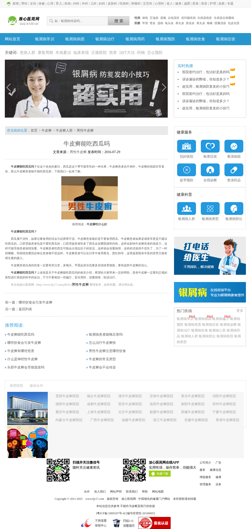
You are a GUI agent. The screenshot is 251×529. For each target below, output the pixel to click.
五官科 (147, 3)
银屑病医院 (224, 336)
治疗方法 (127, 52)
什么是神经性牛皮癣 (21, 359)
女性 (33, 3)
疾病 (67, 3)
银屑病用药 (135, 39)
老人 (170, 3)
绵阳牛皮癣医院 (224, 396)
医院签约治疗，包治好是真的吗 (209, 72)
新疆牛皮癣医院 (161, 412)
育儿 (59, 3)
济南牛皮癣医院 (161, 396)
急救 (221, 3)
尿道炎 (190, 23)
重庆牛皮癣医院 (67, 412)
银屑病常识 (44, 39)
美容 (204, 3)
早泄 (145, 23)
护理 (213, 3)
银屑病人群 (190, 336)
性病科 (124, 3)
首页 (34, 130)
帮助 (145, 491)
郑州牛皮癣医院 (224, 404)
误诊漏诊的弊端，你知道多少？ (209, 79)
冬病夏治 (63, 52)
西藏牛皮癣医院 (193, 412)
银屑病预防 (165, 39)
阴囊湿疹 (220, 23)
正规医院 (99, 52)
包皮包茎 (233, 23)
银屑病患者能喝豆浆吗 (105, 334)
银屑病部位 (207, 336)
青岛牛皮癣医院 (193, 396)
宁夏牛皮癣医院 (224, 412)
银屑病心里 (217, 330)
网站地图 (158, 491)
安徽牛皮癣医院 (196, 420)
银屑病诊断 (228, 324)
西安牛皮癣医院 (130, 404)
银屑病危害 (192, 324)
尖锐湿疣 (173, 18)
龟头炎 (169, 23)
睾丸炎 (179, 23)
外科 (85, 3)
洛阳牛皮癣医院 (161, 404)
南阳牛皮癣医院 (193, 404)
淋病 (145, 18)
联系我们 (132, 491)
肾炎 (152, 23)
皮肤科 (112, 3)
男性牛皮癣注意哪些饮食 (106, 351)
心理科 (159, 3)
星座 (195, 3)
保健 (41, 3)
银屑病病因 (74, 39)
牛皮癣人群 (64, 130)
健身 (178, 3)
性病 (137, 18)
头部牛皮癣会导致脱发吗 (24, 367)
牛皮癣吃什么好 (97, 224)
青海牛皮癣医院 (227, 420)
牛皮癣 (47, 130)
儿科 (93, 3)
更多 (240, 310)
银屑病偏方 (220, 319)
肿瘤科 (136, 3)
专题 (230, 3)
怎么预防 (155, 52)
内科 (76, 3)
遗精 (160, 23)
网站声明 (116, 491)
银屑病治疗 (105, 39)
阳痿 (137, 23)
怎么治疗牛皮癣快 (101, 343)
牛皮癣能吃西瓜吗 (19, 334)
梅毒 (210, 23)
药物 (141, 52)
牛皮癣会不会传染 (101, 367)
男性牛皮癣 (85, 130)
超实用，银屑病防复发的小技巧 (209, 86)
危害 (113, 52)
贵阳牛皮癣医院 (67, 396)
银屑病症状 (225, 39)
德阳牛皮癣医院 (67, 404)
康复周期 (45, 52)
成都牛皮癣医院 (99, 404)
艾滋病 (154, 18)
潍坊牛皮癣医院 (130, 396)
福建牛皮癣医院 (133, 420)
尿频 (163, 18)
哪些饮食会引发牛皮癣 (35, 302)
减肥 (187, 3)
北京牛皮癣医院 (130, 412)
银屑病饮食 (195, 39)
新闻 (16, 3)
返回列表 (25, 309)
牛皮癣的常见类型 (101, 359)
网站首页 (12, 39)
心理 (50, 3)
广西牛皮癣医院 (102, 420)
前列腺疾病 (188, 18)
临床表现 (81, 52)
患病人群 (27, 52)
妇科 (102, 3)
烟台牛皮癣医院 (99, 396)
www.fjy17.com (94, 499)
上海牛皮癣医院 (99, 412)
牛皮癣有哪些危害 (19, 351)
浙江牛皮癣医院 (165, 420)
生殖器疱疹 (204, 18)
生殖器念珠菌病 (224, 18)
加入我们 (100, 491)
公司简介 (205, 462)
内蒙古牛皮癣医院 (69, 420)
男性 (24, 3)
